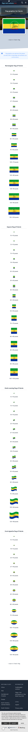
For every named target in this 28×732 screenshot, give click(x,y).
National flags (6, 684)
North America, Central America (5, 703)
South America (5, 708)
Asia (2, 690)
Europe (3, 699)
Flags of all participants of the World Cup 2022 (20, 694)
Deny (5, 723)
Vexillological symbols (18, 688)
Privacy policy (19, 708)
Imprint (17, 704)
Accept (14, 723)
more (22, 723)
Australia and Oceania (4, 695)
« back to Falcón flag (14, 40)
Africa (2, 687)
